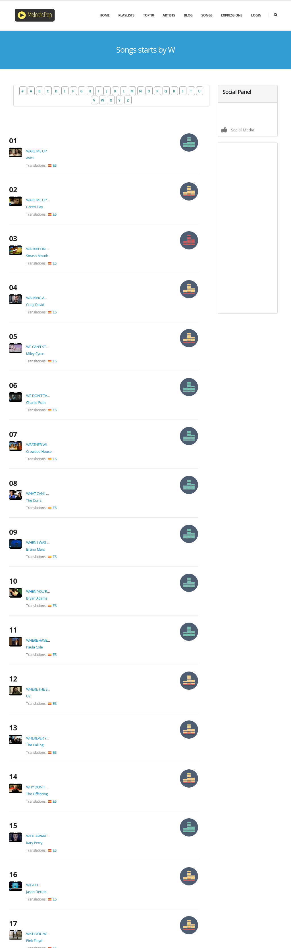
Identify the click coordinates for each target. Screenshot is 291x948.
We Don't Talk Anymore (61, 310)
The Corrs (48, 386)
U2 (42, 525)
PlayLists (126, 15)
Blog (188, 15)
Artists (169, 15)
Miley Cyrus (49, 282)
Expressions (231, 15)
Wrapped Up (51, 761)
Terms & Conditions (237, 934)
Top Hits (117, 883)
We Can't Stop (52, 275)
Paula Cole (48, 490)
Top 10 (148, 15)
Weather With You (56, 345)
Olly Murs (47, 768)
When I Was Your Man (59, 414)
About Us (206, 934)
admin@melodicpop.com (201, 883)
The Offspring (51, 594)
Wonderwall (52, 726)
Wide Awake (50, 622)
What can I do (52, 379)
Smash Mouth (51, 213)
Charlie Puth (50, 317)
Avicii (44, 143)
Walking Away (53, 240)
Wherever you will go (60, 553)
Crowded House (53, 352)
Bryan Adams (50, 456)
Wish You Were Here (58, 692)
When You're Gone (56, 449)
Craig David (49, 247)
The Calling (49, 560)
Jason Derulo (50, 664)
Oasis (44, 733)
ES (69, 151)
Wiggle (46, 657)
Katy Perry (48, 629)
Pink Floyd (48, 699)
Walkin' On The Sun (57, 206)
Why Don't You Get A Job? (62, 587)
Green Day (48, 178)
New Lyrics (119, 896)
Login (256, 15)
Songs (207, 15)
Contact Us (269, 934)
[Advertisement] (247, 228)
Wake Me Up (50, 136)
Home (105, 15)
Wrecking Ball (53, 796)
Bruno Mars (49, 421)
